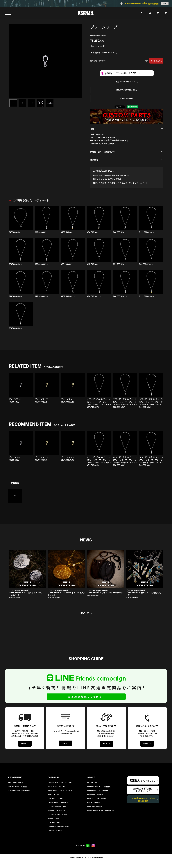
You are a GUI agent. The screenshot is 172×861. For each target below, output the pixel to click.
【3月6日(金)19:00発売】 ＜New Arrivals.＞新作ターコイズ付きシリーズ (144, 592)
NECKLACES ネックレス (57, 787)
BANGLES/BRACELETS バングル (60, 791)
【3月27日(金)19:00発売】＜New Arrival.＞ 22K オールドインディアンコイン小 (66, 592)
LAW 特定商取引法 (94, 807)
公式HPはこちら (148, 781)
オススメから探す (106, 179)
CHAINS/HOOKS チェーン (58, 803)
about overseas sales (143, 799)
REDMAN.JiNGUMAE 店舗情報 (98, 787)
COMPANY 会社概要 (95, 795)
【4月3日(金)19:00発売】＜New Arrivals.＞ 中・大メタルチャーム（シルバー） (26, 592)
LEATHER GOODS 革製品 (57, 815)
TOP (95, 175)
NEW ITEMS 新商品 (15, 783)
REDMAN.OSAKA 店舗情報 (97, 791)
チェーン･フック (124, 175)
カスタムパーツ (124, 183)
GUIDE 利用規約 (93, 803)
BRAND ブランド (94, 783)
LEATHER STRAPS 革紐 (57, 807)
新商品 (118, 179)
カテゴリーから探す (106, 175)
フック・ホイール (140, 183)
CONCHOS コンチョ (55, 798)
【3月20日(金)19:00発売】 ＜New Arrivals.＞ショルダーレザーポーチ (105, 591)
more (164, 3)
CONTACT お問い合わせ (96, 798)
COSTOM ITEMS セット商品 (19, 791)
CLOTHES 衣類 (54, 823)
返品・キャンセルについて (127, 82)
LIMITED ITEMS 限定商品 (17, 787)
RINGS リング (53, 795)
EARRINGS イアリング (56, 810)
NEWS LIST (84, 613)
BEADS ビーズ (53, 818)
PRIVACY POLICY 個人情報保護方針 (100, 810)
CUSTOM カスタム (55, 830)
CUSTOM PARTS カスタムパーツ (60, 783)
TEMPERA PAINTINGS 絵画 (58, 827)
